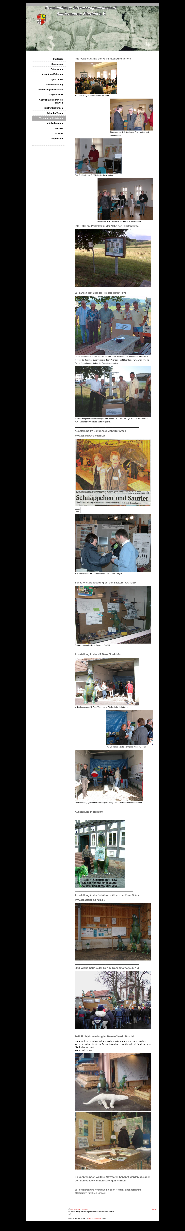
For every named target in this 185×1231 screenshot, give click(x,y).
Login (154, 1209)
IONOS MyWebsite (94, 1218)
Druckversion (75, 1209)
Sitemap (84, 1209)
